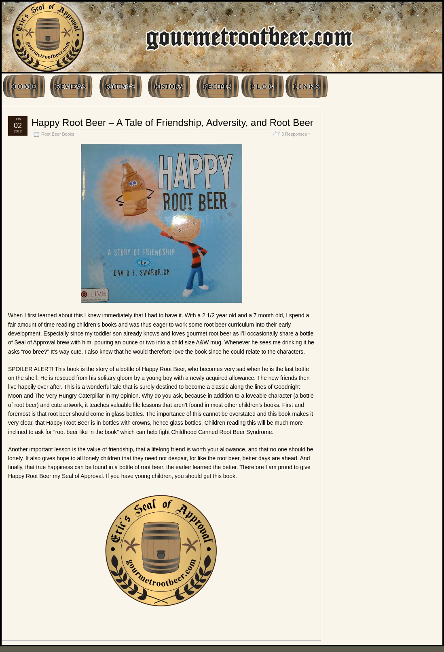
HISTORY (169, 86)
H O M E (23, 86)
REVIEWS (71, 86)
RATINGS (120, 86)
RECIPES (217, 86)
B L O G (261, 86)
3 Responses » (296, 134)
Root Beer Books (57, 134)
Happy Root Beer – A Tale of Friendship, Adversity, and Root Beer (172, 122)
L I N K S (306, 86)
